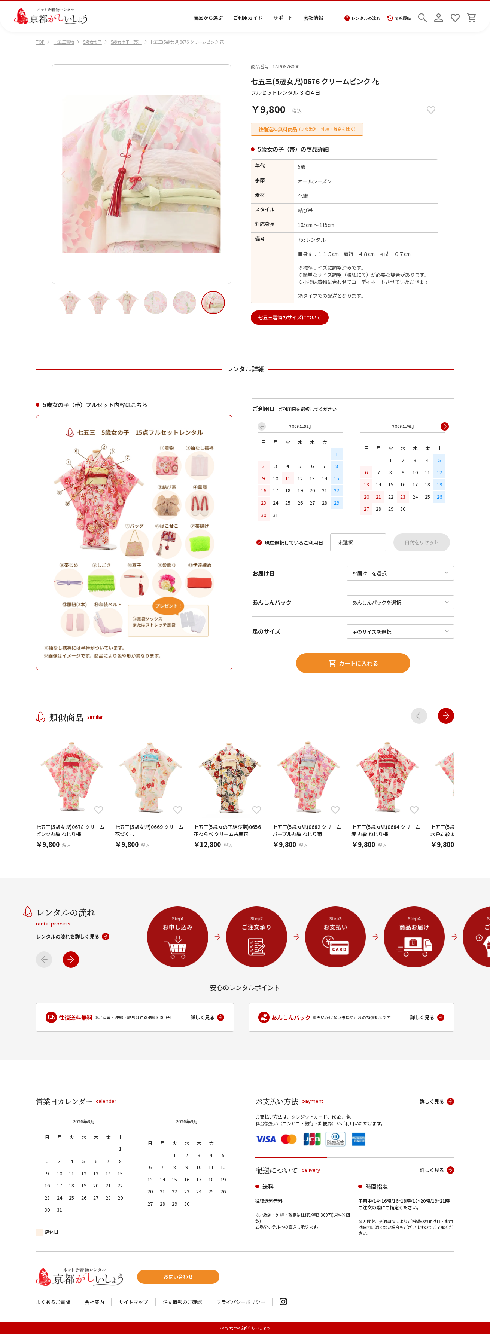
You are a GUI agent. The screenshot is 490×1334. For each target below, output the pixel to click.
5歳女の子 (92, 42)
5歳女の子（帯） (126, 42)
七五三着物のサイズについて (289, 317)
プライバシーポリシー (240, 1302)
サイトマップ (133, 1302)
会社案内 (94, 1302)
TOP (40, 42)
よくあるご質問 (53, 1302)
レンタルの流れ (362, 18)
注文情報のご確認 (182, 1302)
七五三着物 (64, 42)
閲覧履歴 (399, 18)
